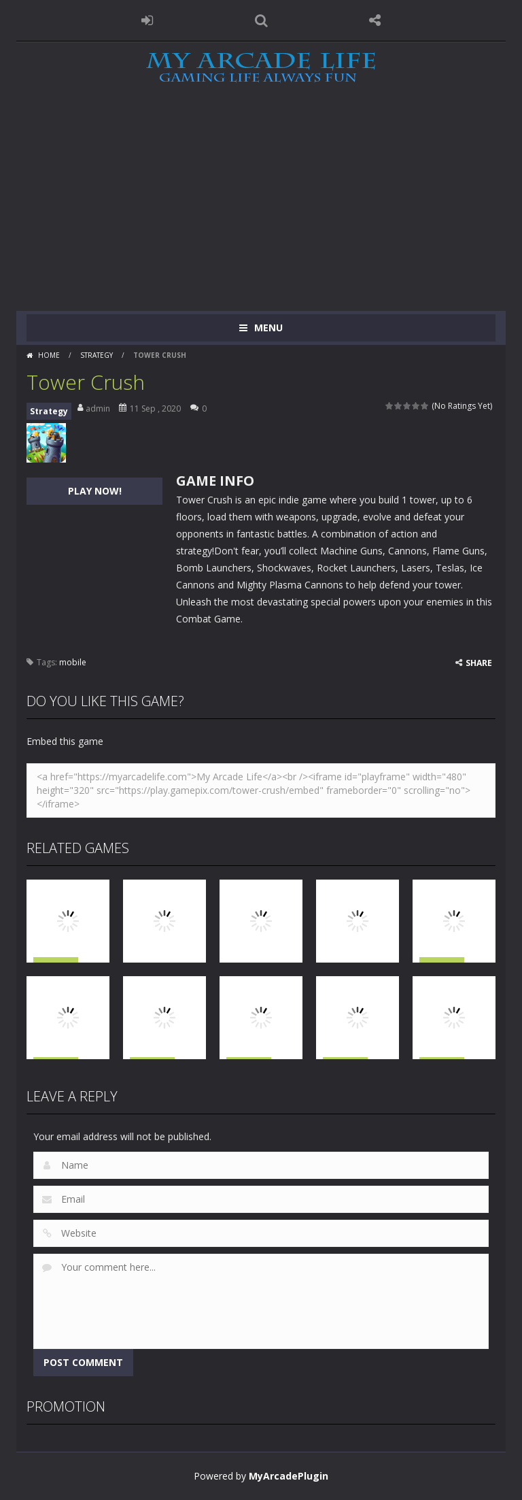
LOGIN (147, 20)
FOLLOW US (375, 20)
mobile (72, 662)
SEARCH (261, 20)
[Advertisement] (261, 209)
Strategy (96, 355)
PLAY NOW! (95, 490)
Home (49, 355)
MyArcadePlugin (288, 1475)
